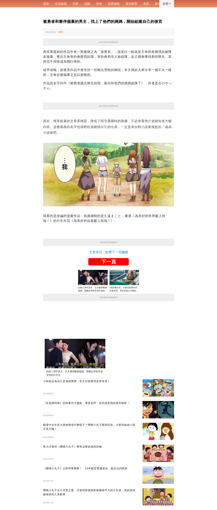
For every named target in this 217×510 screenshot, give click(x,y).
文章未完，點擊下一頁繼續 (108, 252)
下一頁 (108, 262)
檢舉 (60, 32)
